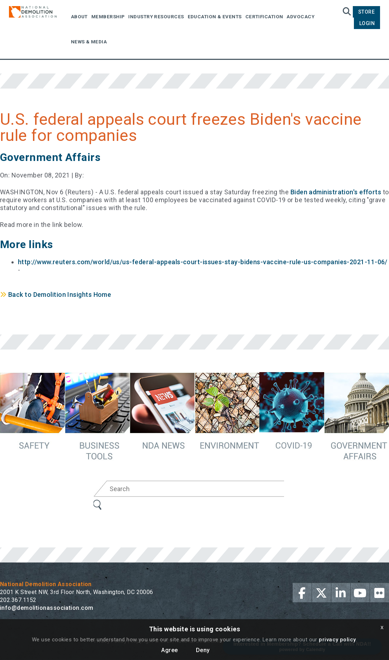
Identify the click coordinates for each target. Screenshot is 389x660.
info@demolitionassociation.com (46, 607)
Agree (169, 650)
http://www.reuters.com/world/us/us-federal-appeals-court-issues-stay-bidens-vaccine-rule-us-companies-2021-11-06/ (203, 262)
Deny (203, 650)
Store (366, 12)
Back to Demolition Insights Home (55, 294)
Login (367, 23)
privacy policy (337, 639)
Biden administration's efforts (335, 192)
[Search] (197, 488)
